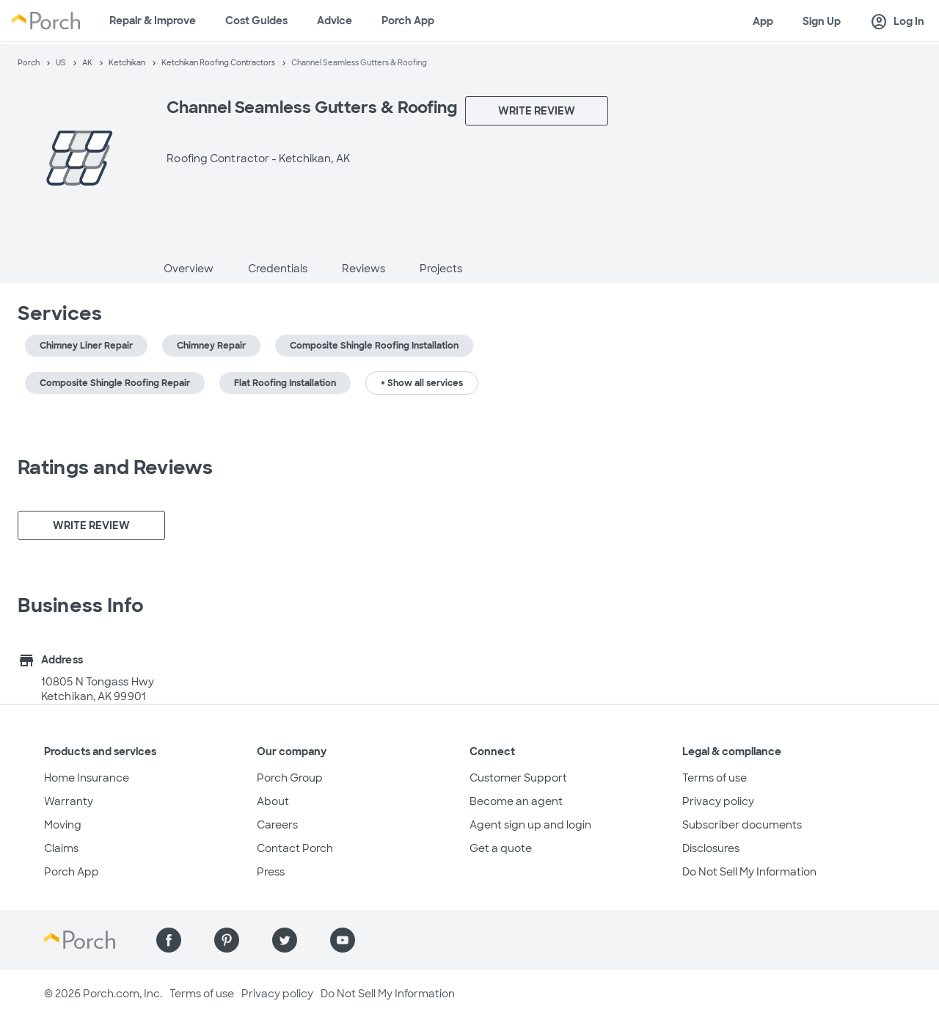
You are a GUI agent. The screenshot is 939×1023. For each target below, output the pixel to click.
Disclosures (710, 848)
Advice (334, 20)
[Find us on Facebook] (168, 940)
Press (271, 871)
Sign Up (822, 21)
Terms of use (714, 777)
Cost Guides (256, 20)
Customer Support (518, 777)
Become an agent (516, 801)
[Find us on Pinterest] (226, 940)
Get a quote (501, 848)
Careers (277, 824)
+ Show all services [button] (422, 383)
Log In (897, 22)
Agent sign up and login (530, 824)
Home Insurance (86, 777)
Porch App (407, 20)
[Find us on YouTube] (342, 940)
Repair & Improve (152, 20)
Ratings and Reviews (115, 467)
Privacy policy (718, 801)
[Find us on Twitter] (284, 940)
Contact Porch (295, 848)
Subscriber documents (742, 824)
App (763, 21)
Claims (61, 848)
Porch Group (290, 777)
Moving (62, 824)
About (273, 801)
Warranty (68, 801)
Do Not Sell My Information (749, 871)
